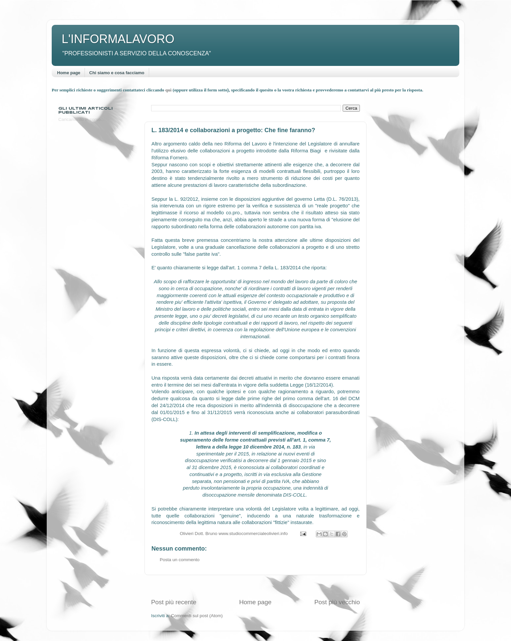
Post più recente (174, 602)
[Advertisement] (255, 586)
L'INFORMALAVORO (118, 39)
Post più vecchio (337, 602)
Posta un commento (179, 559)
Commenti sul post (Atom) (197, 615)
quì (169, 89)
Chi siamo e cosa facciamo (116, 72)
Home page (68, 72)
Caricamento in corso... (81, 119)
